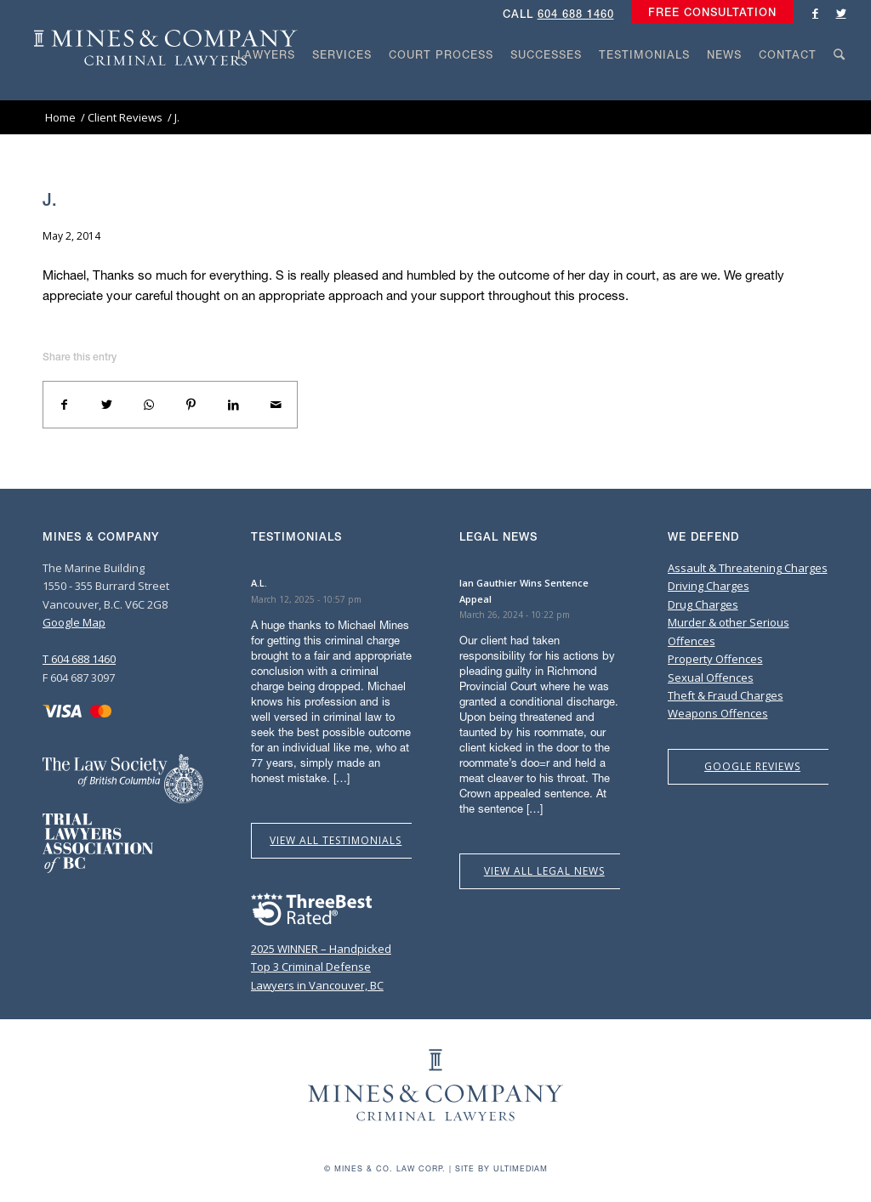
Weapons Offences (718, 713)
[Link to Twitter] (841, 13)
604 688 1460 (576, 14)
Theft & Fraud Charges (725, 695)
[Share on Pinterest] (191, 405)
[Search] (839, 86)
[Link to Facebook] (815, 13)
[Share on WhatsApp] (149, 405)
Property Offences (715, 658)
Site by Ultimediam (501, 1168)
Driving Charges (708, 585)
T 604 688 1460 (79, 658)
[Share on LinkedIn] (234, 405)
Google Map (74, 622)
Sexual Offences (711, 677)
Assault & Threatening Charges (748, 567)
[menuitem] (708, 13)
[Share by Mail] (275, 405)
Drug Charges (703, 604)
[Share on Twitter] (107, 405)
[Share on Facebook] (64, 405)
